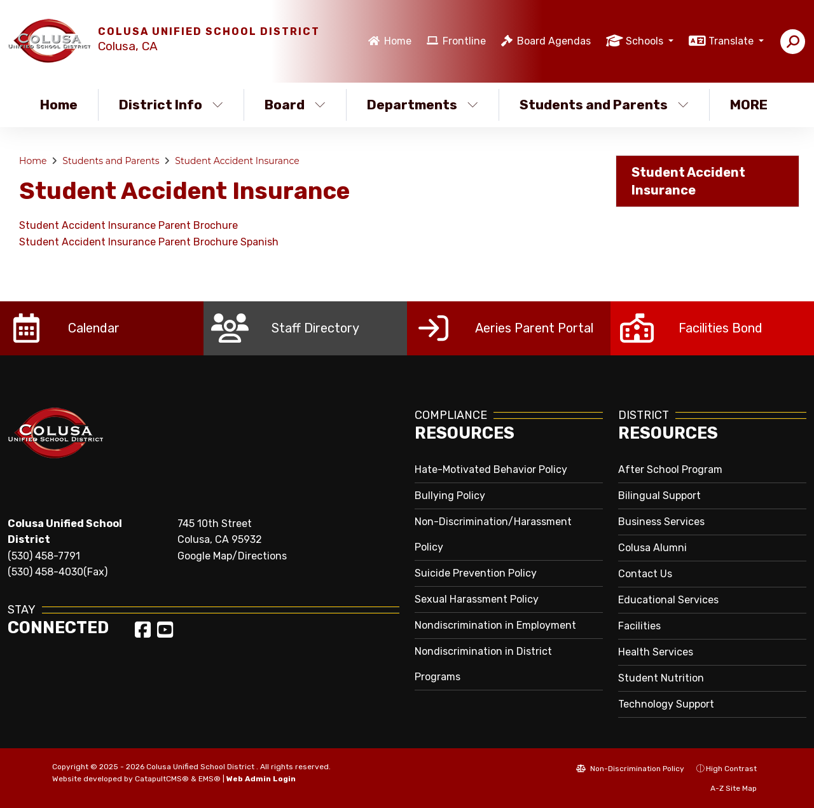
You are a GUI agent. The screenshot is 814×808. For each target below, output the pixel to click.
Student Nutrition (661, 678)
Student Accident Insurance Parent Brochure (128, 225)
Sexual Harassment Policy (477, 599)
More (752, 105)
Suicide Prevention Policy (476, 573)
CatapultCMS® (162, 778)
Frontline (464, 41)
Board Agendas (554, 41)
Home (397, 41)
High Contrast (731, 768)
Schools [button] (646, 41)
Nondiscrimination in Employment (495, 625)
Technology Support (666, 704)
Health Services (655, 652)
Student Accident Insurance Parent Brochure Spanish (149, 242)
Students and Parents (604, 105)
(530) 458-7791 (44, 556)
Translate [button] (732, 41)
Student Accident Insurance (237, 161)
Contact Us (645, 574)
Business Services (661, 522)
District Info (171, 105)
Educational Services (668, 600)
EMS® (209, 778)
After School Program (670, 469)
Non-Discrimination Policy (630, 768)
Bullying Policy (450, 496)
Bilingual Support (659, 496)
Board (295, 105)
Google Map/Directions (232, 556)
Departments (422, 105)
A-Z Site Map (727, 788)
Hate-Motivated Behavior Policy (491, 469)
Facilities (639, 626)
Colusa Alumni (652, 548)
